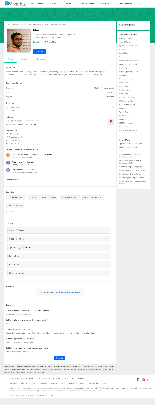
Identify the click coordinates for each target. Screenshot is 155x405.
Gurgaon (82, 383)
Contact (59, 358)
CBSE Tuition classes (127, 105)
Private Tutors (124, 108)
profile (10, 59)
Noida (104, 383)
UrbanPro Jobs (61, 378)
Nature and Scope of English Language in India (130, 161)
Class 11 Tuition (125, 42)
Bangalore (13, 383)
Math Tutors (123, 82)
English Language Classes (129, 60)
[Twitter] (148, 380)
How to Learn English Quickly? (130, 174)
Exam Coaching (125, 3)
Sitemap (81, 378)
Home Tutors (124, 86)
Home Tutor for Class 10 (128, 130)
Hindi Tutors (123, 93)
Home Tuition (124, 116)
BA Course (123, 75)
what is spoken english (128, 151)
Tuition (53, 3)
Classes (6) (25, 59)
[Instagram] (143, 381)
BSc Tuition (123, 53)
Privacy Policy (46, 378)
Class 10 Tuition (125, 38)
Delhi (33, 383)
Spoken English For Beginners (130, 143)
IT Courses (106, 3)
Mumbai (54, 383)
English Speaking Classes (129, 68)
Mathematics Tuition (127, 101)
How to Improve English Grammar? (132, 178)
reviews (41, 59)
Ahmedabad (93, 383)
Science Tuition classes (127, 79)
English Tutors (124, 90)
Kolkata (71, 383)
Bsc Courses (124, 127)
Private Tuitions (125, 119)
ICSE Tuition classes (126, 123)
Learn (72, 378)
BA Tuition (123, 49)
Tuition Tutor (124, 112)
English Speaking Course (128, 71)
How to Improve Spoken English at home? (132, 182)
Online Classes (36, 3)
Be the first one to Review (68, 292)
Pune (63, 383)
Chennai (24, 383)
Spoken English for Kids (128, 64)
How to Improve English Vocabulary (132, 170)
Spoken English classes (128, 46)
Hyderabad (43, 383)
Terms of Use (33, 378)
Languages (68, 3)
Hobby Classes (87, 3)
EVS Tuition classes (126, 97)
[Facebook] (138, 380)
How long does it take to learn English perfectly (130, 155)
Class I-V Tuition (125, 57)
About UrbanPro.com (17, 378)
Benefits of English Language (130, 166)
